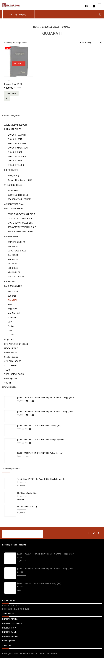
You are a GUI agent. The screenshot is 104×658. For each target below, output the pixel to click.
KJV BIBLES (13, 255)
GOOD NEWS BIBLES (17, 251)
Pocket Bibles (10, 353)
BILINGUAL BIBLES (12, 129)
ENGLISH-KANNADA (17, 156)
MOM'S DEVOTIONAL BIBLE (20, 223)
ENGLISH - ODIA (15, 139)
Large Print (9, 340)
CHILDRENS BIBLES (13, 185)
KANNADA (12, 309)
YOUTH (7, 383)
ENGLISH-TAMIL (15, 161)
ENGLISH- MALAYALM (18, 148)
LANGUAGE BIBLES (50, 27)
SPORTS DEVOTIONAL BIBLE (21, 231)
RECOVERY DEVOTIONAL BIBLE (22, 227)
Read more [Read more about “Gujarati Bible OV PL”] (11, 93)
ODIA (10, 322)
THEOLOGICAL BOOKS (14, 374)
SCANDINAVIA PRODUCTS (19, 199)
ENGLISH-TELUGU (16, 165)
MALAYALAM (14, 313)
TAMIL (11, 330)
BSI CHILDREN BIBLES (18, 195)
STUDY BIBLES (11, 366)
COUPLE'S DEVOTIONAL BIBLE (21, 214)
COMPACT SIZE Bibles (14, 204)
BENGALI (12, 296)
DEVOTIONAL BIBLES (13, 209)
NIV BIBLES (13, 259)
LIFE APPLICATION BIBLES (16, 344)
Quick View (7, 98)
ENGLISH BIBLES (12, 236)
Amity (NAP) (13, 176)
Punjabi (11, 326)
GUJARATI (12, 300)
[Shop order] (90, 42)
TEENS (7, 370)
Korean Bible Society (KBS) (20, 180)
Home (36, 27)
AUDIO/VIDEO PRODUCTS (15, 125)
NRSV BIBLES (14, 272)
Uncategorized (10, 378)
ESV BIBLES (13, 246)
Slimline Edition (11, 357)
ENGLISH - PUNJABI (17, 143)
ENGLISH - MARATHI (17, 135)
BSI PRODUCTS (11, 170)
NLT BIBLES (13, 268)
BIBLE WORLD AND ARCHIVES (16, 609)
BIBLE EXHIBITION (10, 606)
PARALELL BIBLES (16, 277)
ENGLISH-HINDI (15, 152)
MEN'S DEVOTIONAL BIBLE (20, 218)
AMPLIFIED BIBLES (16, 242)
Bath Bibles (13, 191)
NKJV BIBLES (14, 264)
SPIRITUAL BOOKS (12, 361)
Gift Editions (9, 282)
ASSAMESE (13, 292)
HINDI (10, 304)
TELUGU (11, 335)
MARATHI (12, 317)
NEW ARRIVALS (11, 348)
